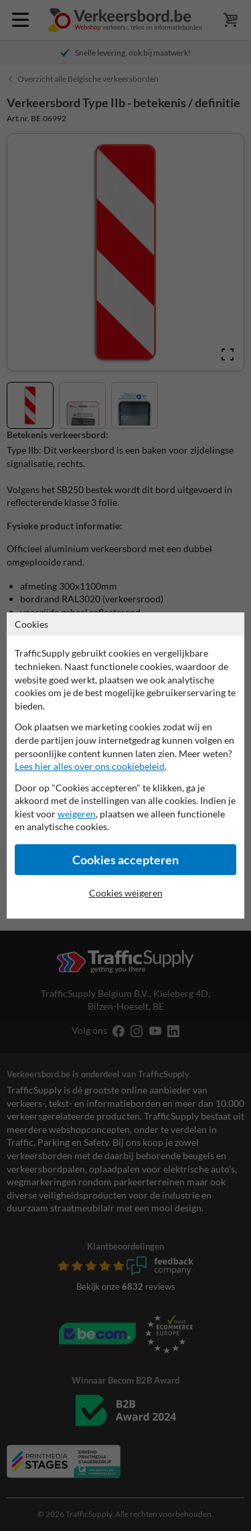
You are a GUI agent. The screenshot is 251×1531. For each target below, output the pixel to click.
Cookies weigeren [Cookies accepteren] (126, 892)
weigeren (77, 813)
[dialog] (125, 765)
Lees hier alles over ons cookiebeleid (90, 766)
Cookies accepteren (125, 860)
